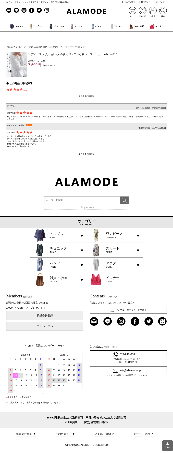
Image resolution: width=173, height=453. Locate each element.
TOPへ (167, 444)
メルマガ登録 (129, 2)
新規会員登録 (45, 315)
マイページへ (45, 326)
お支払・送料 (142, 434)
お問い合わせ (159, 2)
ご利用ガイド (144, 2)
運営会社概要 (24, 434)
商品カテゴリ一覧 (14, 47)
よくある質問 (103, 434)
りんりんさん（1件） (16, 125)
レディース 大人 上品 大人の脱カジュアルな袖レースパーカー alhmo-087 (72, 54)
